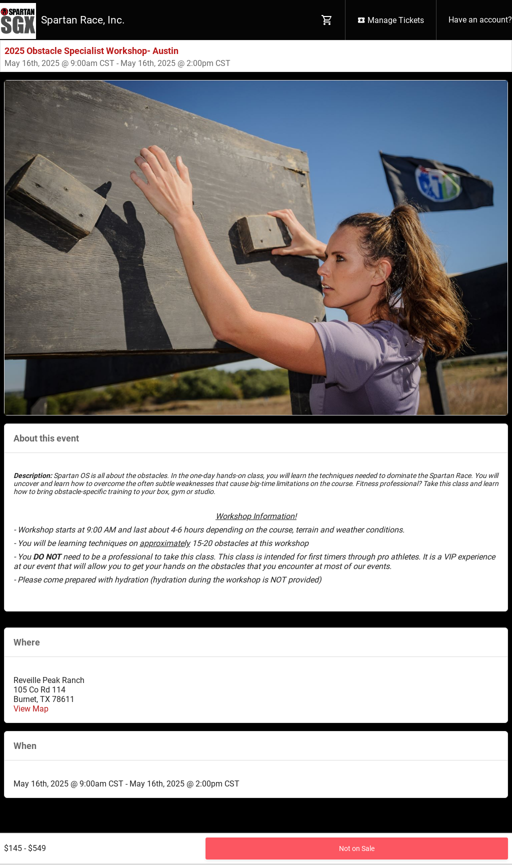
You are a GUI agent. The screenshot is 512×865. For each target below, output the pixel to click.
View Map (31, 709)
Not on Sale (356, 848)
